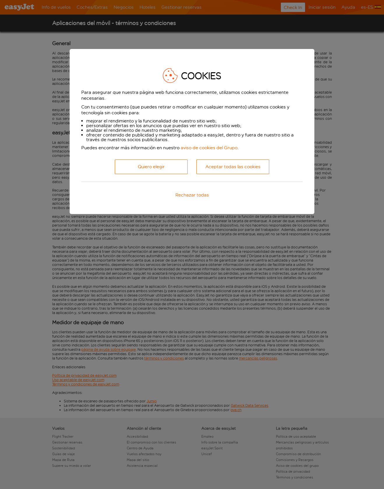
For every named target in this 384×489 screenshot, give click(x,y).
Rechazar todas (192, 195)
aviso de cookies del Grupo (209, 147)
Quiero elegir (151, 166)
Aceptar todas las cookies (232, 166)
